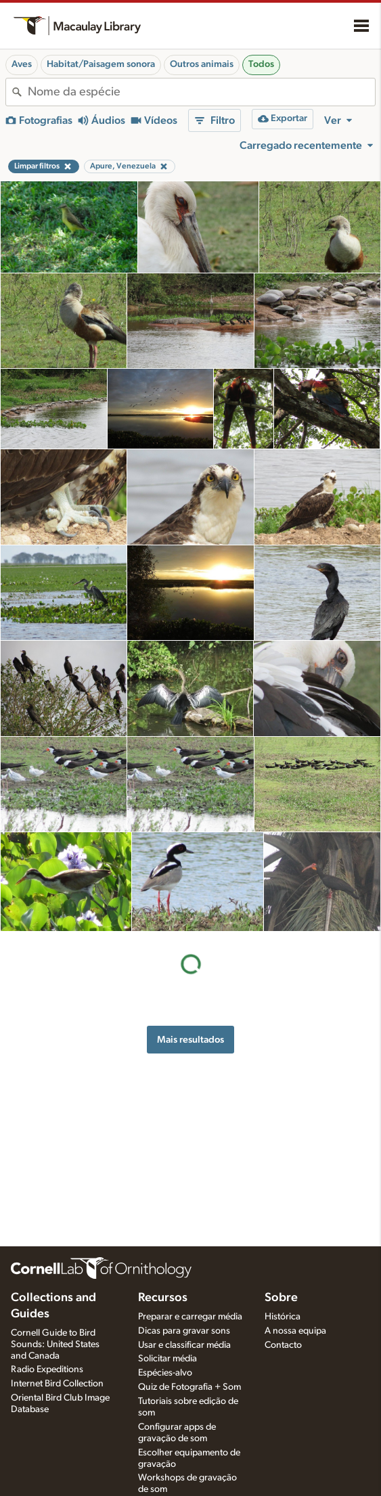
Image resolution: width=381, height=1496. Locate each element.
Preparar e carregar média (190, 1316)
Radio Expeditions (47, 1369)
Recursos (162, 1298)
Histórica (282, 1316)
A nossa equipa (295, 1331)
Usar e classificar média (184, 1345)
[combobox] (201, 92)
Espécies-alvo (165, 1373)
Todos (261, 64)
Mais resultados (190, 1040)
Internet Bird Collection (57, 1383)
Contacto (283, 1345)
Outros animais (201, 64)
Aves (22, 64)
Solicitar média (167, 1358)
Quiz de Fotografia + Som (189, 1387)
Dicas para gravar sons (184, 1331)
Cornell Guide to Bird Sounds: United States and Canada (55, 1344)
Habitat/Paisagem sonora (101, 64)
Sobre (281, 1298)
